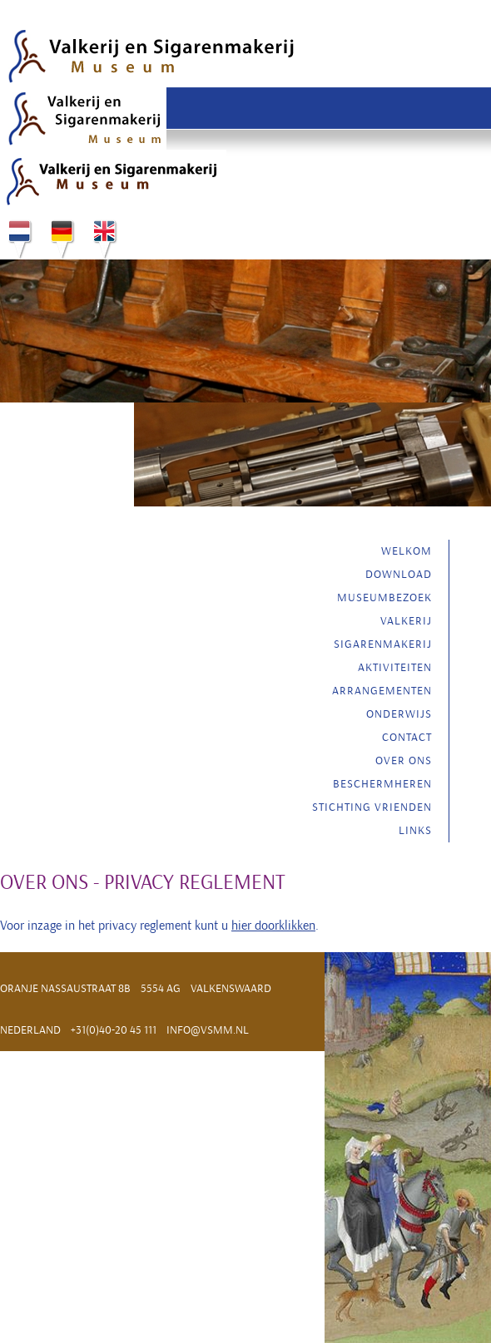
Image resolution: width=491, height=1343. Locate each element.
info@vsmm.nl (207, 1030)
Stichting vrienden (372, 807)
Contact (407, 737)
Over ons (403, 760)
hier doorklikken (273, 925)
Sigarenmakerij (383, 644)
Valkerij (406, 621)
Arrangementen (382, 691)
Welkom (406, 551)
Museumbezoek (384, 597)
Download (398, 574)
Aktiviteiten (395, 667)
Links (415, 830)
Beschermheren (382, 784)
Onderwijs (399, 714)
